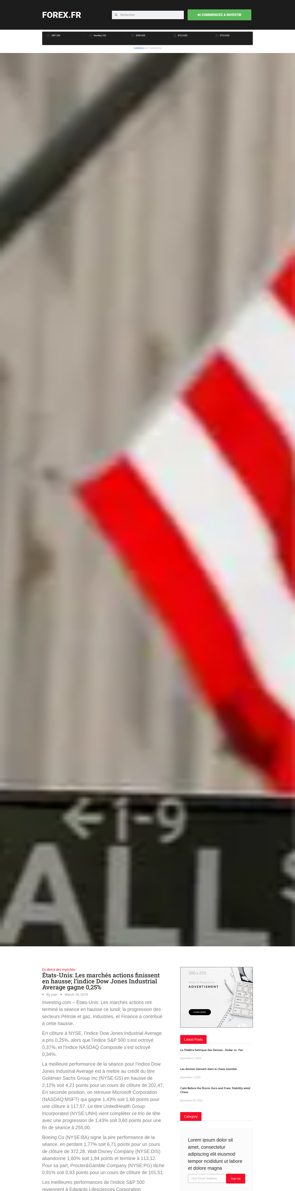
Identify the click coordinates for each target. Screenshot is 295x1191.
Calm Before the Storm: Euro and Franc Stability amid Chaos (215, 1090)
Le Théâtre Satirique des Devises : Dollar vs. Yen (211, 1050)
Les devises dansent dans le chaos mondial (208, 1069)
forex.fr (61, 15)
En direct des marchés (58, 970)
